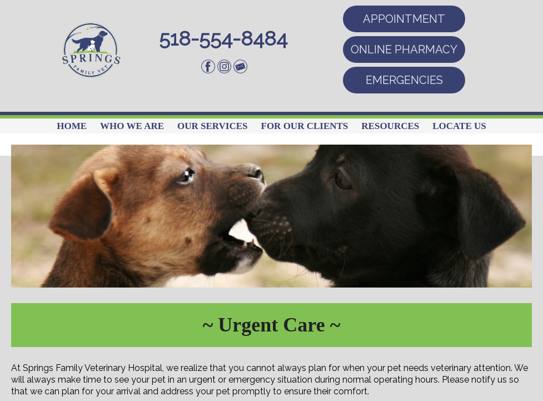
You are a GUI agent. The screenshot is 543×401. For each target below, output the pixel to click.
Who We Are (132, 126)
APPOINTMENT (404, 19)
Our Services (212, 126)
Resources (390, 126)
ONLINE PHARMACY (404, 49)
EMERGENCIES (404, 80)
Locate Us (459, 126)
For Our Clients (304, 126)
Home (72, 126)
